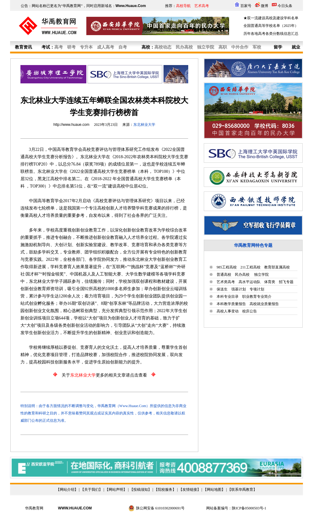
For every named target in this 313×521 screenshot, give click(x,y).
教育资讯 (23, 47)
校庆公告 (249, 311)
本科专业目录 (228, 296)
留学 (278, 47)
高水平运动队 (250, 282)
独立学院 (261, 274)
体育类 (269, 282)
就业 (296, 47)
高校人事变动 (228, 311)
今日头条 (285, 6)
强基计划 (238, 289)
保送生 (222, 289)
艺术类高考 (226, 282)
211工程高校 (250, 267)
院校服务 (165, 489)
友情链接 (189, 489)
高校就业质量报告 (264, 304)
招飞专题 (286, 282)
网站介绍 (67, 489)
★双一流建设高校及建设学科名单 (270, 18)
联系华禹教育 (242, 489)
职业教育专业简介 (257, 296)
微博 (264, 6)
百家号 (245, 6)
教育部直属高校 (277, 267)
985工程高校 (227, 267)
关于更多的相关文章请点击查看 (104, 375)
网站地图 (214, 489)
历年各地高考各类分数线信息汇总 (270, 33)
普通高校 (224, 274)
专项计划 (257, 289)
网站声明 (116, 489)
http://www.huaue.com (71, 124)
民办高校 (242, 274)
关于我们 (91, 489)
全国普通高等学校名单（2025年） (270, 26)
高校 (146, 47)
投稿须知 (140, 489)
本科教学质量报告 (231, 304)
